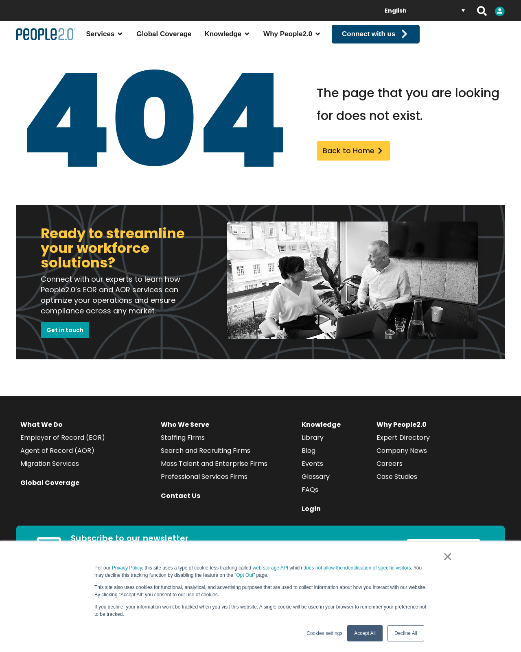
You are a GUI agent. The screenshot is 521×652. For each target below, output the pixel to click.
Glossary (316, 486)
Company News (402, 460)
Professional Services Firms (204, 486)
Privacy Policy (127, 568)
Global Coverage (49, 492)
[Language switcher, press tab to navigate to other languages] (425, 10)
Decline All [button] (405, 633)
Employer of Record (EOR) (62, 447)
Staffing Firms (183, 447)
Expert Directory (403, 447)
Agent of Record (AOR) (57, 460)
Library (313, 447)
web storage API (271, 568)
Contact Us (180, 505)
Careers (390, 473)
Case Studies (397, 486)
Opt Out (244, 575)
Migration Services (49, 473)
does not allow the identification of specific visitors (357, 568)
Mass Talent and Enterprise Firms (214, 473)
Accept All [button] (365, 633)
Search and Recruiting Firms (205, 460)
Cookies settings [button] (324, 633)
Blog (308, 460)
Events (312, 473)
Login (311, 518)
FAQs (310, 499)
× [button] (447, 556)
